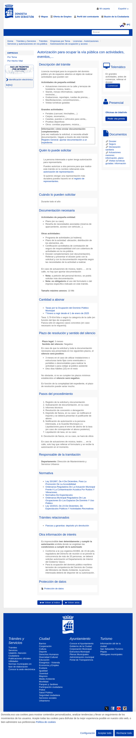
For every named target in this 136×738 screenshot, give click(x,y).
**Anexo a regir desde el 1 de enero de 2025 (67, 313)
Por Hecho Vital (15, 61)
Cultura (42, 649)
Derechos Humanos (49, 654)
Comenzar (113, 85)
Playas (103, 651)
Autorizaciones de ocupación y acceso (69, 44)
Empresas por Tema (60, 41)
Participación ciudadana (50, 687)
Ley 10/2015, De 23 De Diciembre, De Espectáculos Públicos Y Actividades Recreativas (70, 507)
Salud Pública (46, 692)
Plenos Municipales (79, 654)
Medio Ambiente (47, 679)
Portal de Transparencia (81, 660)
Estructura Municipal (80, 651)
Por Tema (12, 57)
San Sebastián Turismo (111, 649)
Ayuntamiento (80, 639)
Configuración (87, 733)
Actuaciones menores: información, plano (114, 155)
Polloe (42, 689)
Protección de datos (54, 588)
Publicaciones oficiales (19, 658)
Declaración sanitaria (112, 148)
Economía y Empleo (49, 665)
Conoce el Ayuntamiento (82, 643)
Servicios (12, 650)
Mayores (43, 676)
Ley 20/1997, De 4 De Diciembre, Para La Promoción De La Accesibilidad (66, 482)
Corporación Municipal (81, 649)
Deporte (43, 651)
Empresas (12, 53)
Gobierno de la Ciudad (81, 646)
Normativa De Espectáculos (59, 495)
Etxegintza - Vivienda (49, 662)
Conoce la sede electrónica (21, 669)
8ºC (124, 24)
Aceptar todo (104, 733)
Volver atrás (72, 602)
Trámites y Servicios (26, 41)
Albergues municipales (111, 654)
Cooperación (45, 646)
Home (10, 41)
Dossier (110, 141)
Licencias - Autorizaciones (85, 41)
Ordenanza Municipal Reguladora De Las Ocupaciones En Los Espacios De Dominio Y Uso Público (70, 500)
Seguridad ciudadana (49, 695)
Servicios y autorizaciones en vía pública (27, 44)
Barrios (42, 643)
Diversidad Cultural (48, 657)
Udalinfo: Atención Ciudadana (17, 654)
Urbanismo (44, 700)
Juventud (43, 673)
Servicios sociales (48, 698)
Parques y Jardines (48, 684)
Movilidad (43, 681)
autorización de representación (58, 171)
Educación (44, 660)
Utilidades (13, 661)
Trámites (43, 41)
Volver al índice (50, 602)
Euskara (43, 668)
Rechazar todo (124, 733)
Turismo (106, 639)
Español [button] (123, 8)
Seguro (110, 144)
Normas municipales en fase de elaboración (20, 665)
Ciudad (44, 639)
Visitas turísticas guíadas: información (115, 162)
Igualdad (43, 670)
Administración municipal (82, 657)
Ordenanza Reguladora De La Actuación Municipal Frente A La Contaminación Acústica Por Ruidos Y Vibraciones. (70, 490)
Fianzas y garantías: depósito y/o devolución (67, 525)
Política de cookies (46, 722)
